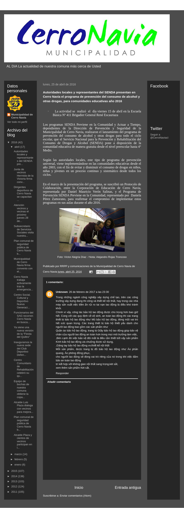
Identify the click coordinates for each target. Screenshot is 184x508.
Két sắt (85, 367)
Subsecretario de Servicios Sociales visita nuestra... (24, 231)
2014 (14, 476)
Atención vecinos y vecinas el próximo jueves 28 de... (21, 213)
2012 (14, 486)
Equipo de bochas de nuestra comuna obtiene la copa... (21, 389)
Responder (62, 373)
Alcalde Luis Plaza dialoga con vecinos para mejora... (23, 407)
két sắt (113, 364)
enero (18, 464)
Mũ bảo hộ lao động (104, 319)
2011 (14, 491)
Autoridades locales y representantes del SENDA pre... (23, 158)
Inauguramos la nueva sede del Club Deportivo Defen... (23, 348)
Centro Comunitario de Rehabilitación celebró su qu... (24, 367)
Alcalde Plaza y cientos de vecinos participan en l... (23, 441)
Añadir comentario (59, 381)
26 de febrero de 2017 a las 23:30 (89, 291)
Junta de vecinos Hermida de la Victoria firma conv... (23, 176)
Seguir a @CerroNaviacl (159, 136)
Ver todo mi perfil (17, 121)
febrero (19, 459)
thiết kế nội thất (106, 300)
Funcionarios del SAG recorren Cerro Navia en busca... (23, 317)
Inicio (79, 488)
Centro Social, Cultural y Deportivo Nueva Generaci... (22, 301)
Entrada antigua (128, 488)
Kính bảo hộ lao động (68, 341)
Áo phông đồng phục (77, 353)
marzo (19, 454)
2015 (14, 470)
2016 (14, 142)
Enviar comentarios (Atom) (75, 495)
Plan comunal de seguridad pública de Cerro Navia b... (24, 247)
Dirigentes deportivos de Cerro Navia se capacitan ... (23, 193)
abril (17, 146)
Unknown (62, 291)
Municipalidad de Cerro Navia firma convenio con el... (23, 265)
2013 (14, 481)
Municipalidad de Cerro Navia (22, 116)
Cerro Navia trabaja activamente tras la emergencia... (23, 283)
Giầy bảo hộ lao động (110, 330)
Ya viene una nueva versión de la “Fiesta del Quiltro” (23, 332)
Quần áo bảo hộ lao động (71, 330)
